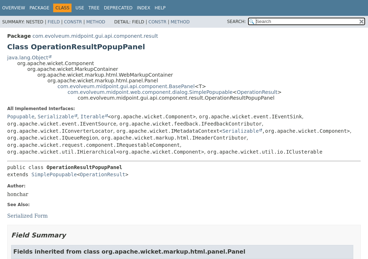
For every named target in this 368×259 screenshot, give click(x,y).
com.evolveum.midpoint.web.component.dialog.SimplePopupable (150, 92)
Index (144, 7)
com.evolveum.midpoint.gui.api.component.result (95, 36)
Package (39, 7)
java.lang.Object (27, 57)
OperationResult (257, 92)
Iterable (92, 116)
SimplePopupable (54, 174)
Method (95, 21)
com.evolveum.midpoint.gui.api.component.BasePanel (126, 86)
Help (160, 7)
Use (79, 7)
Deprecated (118, 7)
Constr (73, 21)
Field (53, 21)
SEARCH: (236, 21)
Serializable (56, 116)
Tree (94, 7)
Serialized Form (27, 216)
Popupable (20, 116)
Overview (13, 7)
